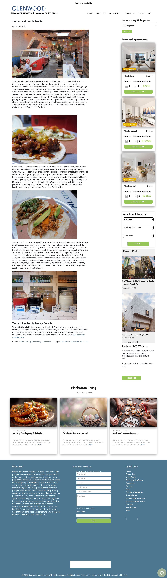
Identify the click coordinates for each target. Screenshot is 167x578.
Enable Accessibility (83, 3)
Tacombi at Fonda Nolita (71, 341)
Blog (141, 13)
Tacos (85, 341)
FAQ (149, 13)
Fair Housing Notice (136, 575)
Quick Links (132, 467)
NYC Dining (26, 341)
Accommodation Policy (135, 501)
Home (89, 13)
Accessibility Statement (135, 498)
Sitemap (129, 504)
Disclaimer (17, 467)
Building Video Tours (134, 480)
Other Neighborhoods (41, 341)
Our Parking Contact (134, 492)
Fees (128, 510)
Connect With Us (82, 467)
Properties (114, 13)
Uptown (21, 13)
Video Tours (131, 477)
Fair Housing (131, 507)
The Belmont (130, 186)
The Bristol (129, 76)
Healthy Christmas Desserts (125, 434)
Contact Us (129, 13)
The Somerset (130, 131)
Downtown (45, 13)
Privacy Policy (131, 495)
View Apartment (138, 92)
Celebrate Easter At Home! (75, 434)
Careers (129, 486)
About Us (100, 13)
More (40, 445)
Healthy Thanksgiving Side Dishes (28, 434)
